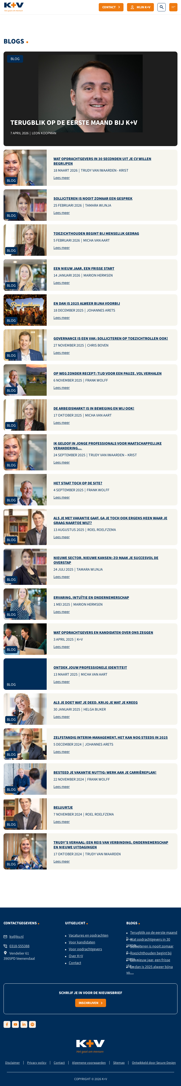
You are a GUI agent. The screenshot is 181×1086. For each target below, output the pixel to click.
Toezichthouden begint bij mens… (149, 956)
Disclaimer (12, 1063)
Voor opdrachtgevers (85, 949)
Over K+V (76, 956)
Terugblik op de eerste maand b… (151, 935)
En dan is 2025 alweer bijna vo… (149, 969)
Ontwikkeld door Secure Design (154, 1063)
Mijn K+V (140, 7)
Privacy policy (36, 1063)
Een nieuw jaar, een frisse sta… (148, 963)
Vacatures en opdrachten (88, 935)
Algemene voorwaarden (89, 1063)
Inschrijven (91, 1003)
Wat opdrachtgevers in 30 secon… (148, 942)
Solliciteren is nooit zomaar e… (149, 949)
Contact (111, 7)
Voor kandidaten (82, 942)
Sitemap (119, 1063)
